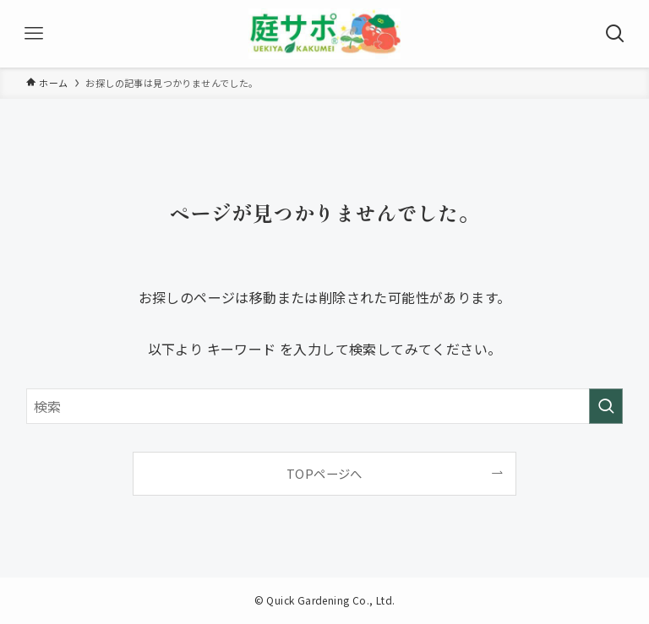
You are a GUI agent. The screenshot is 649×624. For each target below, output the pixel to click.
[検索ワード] (325, 406)
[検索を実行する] (606, 406)
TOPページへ (324, 473)
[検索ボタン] (615, 34)
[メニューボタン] (34, 34)
